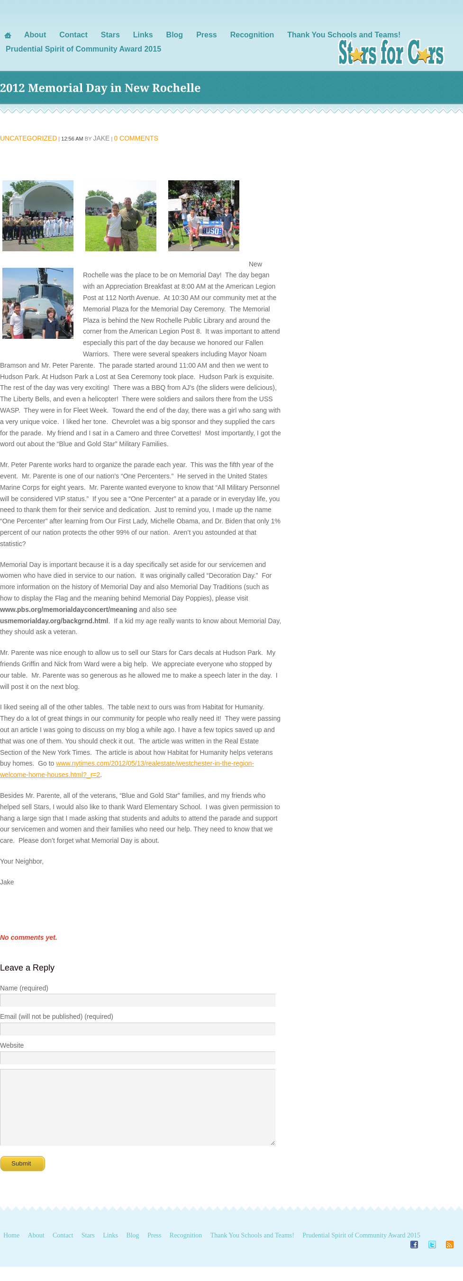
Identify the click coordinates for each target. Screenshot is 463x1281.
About (36, 1249)
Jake (101, 138)
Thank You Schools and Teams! (252, 1249)
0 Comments (136, 138)
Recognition (186, 1249)
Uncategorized (28, 138)
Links (110, 1249)
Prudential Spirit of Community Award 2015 (361, 1249)
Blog (132, 1249)
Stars (88, 1249)
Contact (63, 1249)
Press (154, 1249)
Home (11, 1249)
